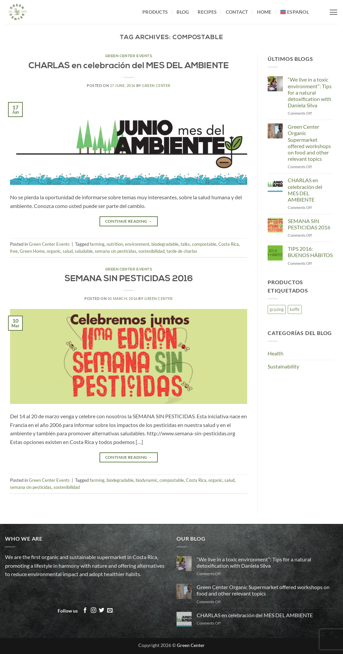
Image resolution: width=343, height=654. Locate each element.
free (14, 251)
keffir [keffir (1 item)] (295, 309)
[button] (333, 12)
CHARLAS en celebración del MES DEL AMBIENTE (128, 66)
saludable (84, 251)
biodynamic (146, 480)
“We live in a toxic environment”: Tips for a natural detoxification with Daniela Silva (310, 92)
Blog (183, 12)
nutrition (115, 244)
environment (137, 244)
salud (68, 251)
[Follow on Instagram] (93, 611)
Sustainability (283, 366)
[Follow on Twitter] (101, 611)
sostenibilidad (151, 251)
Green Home (32, 251)
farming (97, 244)
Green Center (156, 85)
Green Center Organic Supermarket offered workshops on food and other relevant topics (309, 142)
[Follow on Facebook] (85, 611)
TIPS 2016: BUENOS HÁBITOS (310, 251)
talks (185, 244)
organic (54, 251)
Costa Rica (228, 244)
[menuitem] (294, 12)
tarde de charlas (181, 251)
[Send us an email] (110, 611)
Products (155, 12)
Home (264, 12)
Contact (237, 12)
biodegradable (165, 244)
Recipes (207, 12)
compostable (204, 244)
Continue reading (128, 221)
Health (275, 353)
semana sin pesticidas (115, 251)
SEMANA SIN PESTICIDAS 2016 (129, 279)
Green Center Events (128, 56)
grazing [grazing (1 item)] (277, 309)
